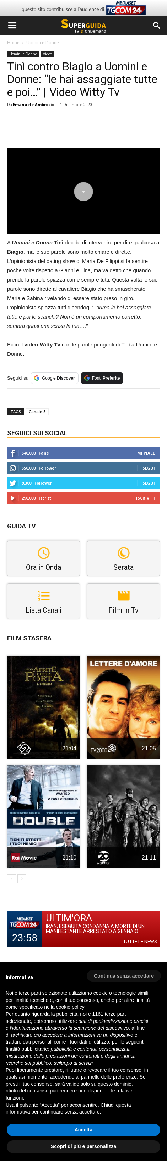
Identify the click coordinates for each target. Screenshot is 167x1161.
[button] (157, 25)
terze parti (116, 1014)
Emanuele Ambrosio (33, 104)
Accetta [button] (84, 1129)
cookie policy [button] (70, 1007)
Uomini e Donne (42, 43)
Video (47, 53)
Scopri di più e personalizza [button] (83, 1146)
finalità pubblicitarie (27, 1049)
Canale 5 (37, 411)
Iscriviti (145, 498)
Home (13, 43)
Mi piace (146, 453)
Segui (148, 468)
